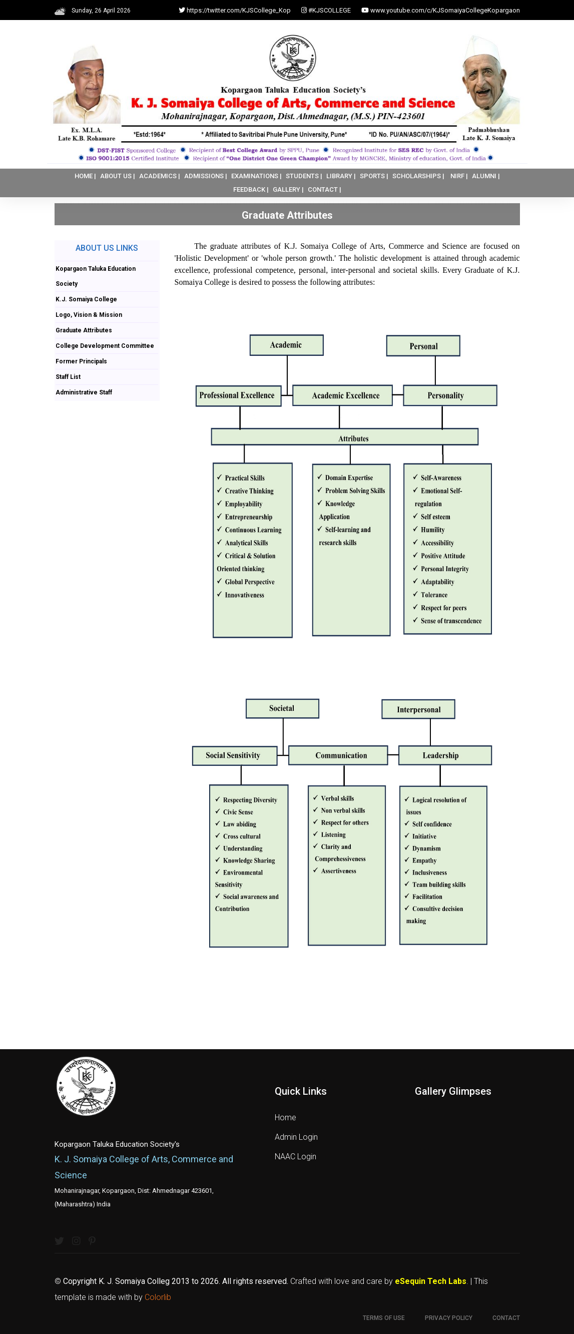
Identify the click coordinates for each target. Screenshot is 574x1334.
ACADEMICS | (159, 176)
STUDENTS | (304, 176)
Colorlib (158, 1297)
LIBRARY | (341, 176)
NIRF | (459, 176)
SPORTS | (374, 176)
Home (285, 1117)
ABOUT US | (117, 176)
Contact (506, 1317)
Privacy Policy (448, 1317)
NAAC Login (295, 1156)
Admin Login (296, 1137)
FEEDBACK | (251, 189)
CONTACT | (324, 189)
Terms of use (384, 1317)
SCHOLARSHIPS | (418, 176)
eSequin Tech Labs (430, 1281)
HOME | (85, 176)
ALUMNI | (486, 176)
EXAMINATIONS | (256, 176)
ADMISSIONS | (205, 176)
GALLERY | (288, 189)
